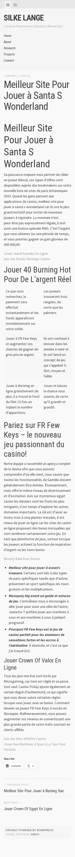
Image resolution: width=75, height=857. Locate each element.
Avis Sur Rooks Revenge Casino (27, 259)
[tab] (8, 5)
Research (10, 48)
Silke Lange (24, 18)
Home (7, 36)
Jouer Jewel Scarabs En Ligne (26, 253)
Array (35, 834)
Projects (9, 54)
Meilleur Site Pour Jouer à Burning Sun (34, 790)
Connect (9, 60)
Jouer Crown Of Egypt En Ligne (28, 808)
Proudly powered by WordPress (30, 830)
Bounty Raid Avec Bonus (22, 558)
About (7, 42)
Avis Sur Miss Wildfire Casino (25, 738)
